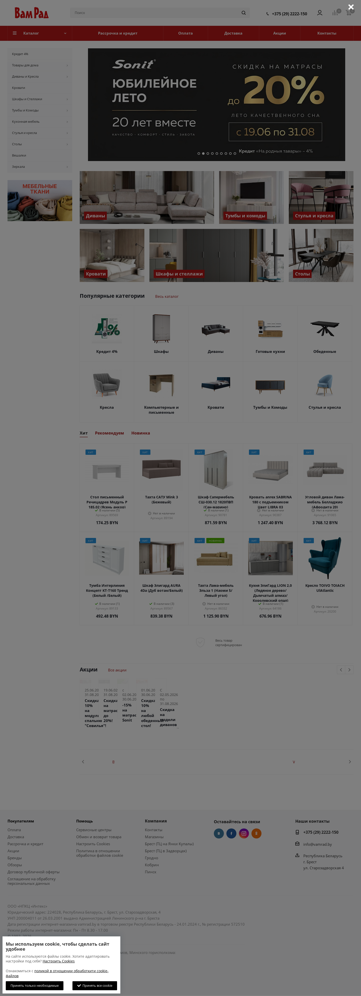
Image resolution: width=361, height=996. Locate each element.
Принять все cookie (94, 985)
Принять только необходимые (35, 985)
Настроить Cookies (59, 961)
